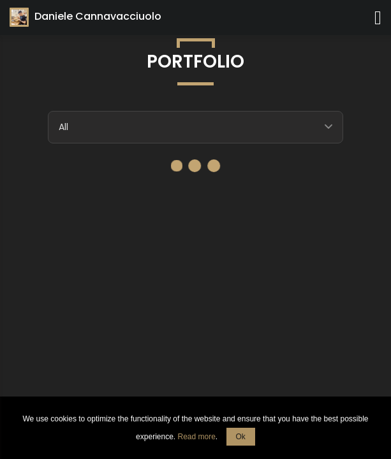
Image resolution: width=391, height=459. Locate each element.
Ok (241, 436)
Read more (196, 436)
